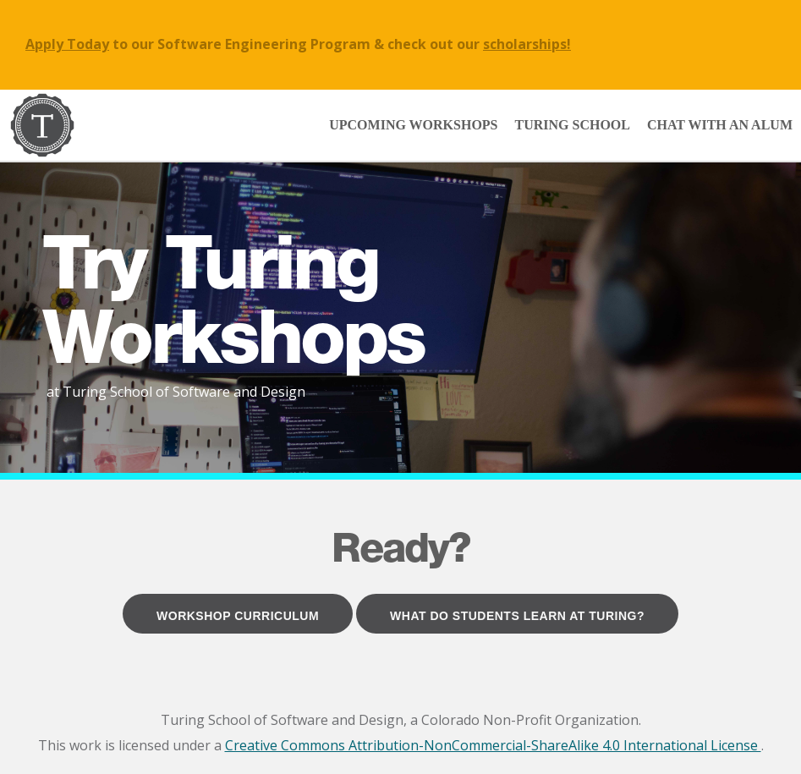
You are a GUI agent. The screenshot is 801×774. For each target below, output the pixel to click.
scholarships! (527, 44)
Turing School (572, 125)
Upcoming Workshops (413, 125)
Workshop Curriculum (237, 616)
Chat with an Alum (720, 125)
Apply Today (67, 44)
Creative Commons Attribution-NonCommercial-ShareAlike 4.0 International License (493, 745)
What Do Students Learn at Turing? (517, 616)
